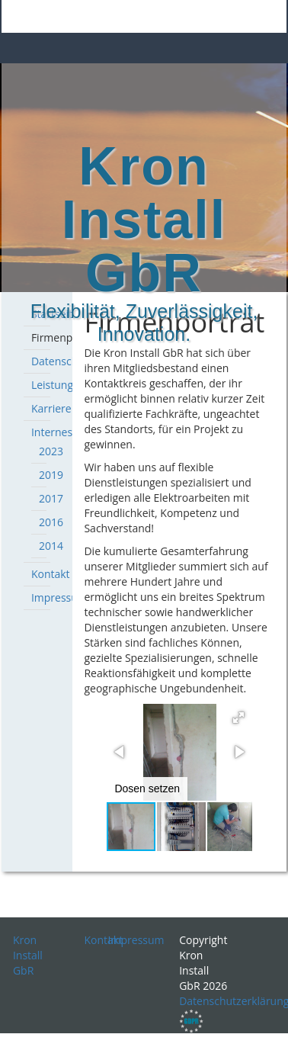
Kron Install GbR (28, 955)
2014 (51, 545)
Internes (51, 432)
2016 (51, 522)
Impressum (59, 597)
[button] (238, 717)
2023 (51, 451)
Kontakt (50, 574)
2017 (51, 498)
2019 (51, 474)
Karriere (51, 408)
